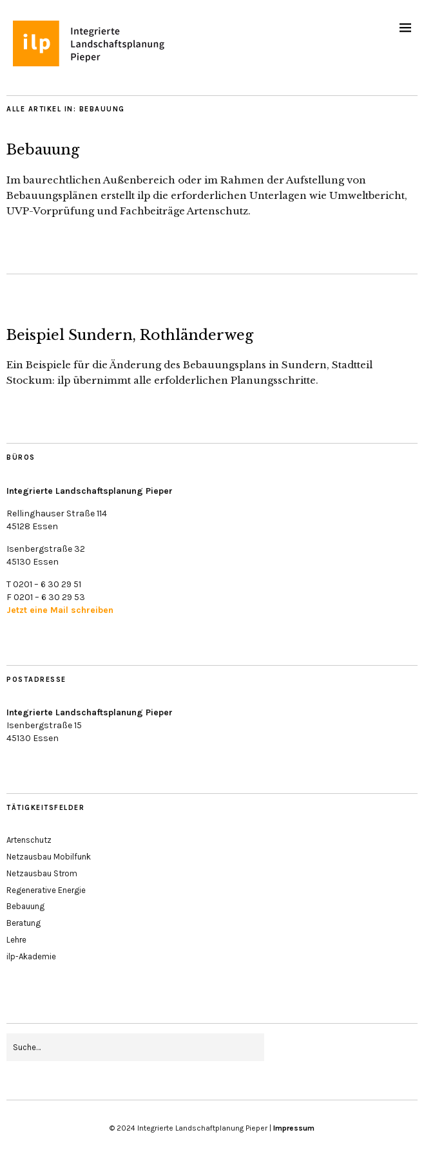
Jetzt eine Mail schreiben (59, 610)
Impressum (293, 1128)
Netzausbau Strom (41, 873)
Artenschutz (29, 840)
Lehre (16, 940)
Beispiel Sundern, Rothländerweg (129, 335)
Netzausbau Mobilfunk (48, 856)
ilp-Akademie (31, 956)
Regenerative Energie (46, 890)
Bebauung (42, 149)
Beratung (23, 923)
